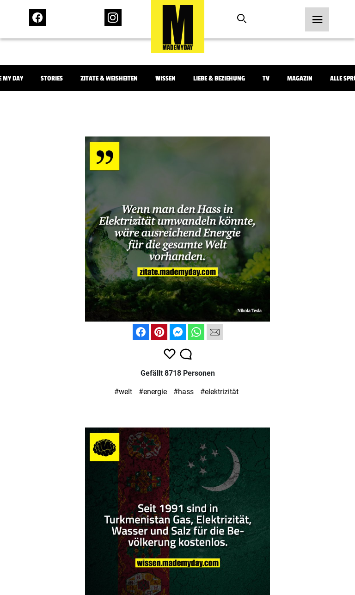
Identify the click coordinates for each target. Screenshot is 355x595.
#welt (123, 391)
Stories (52, 78)
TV (266, 78)
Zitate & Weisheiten (109, 78)
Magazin (299, 78)
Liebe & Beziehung (219, 78)
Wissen (165, 78)
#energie (153, 391)
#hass (183, 391)
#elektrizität (219, 391)
